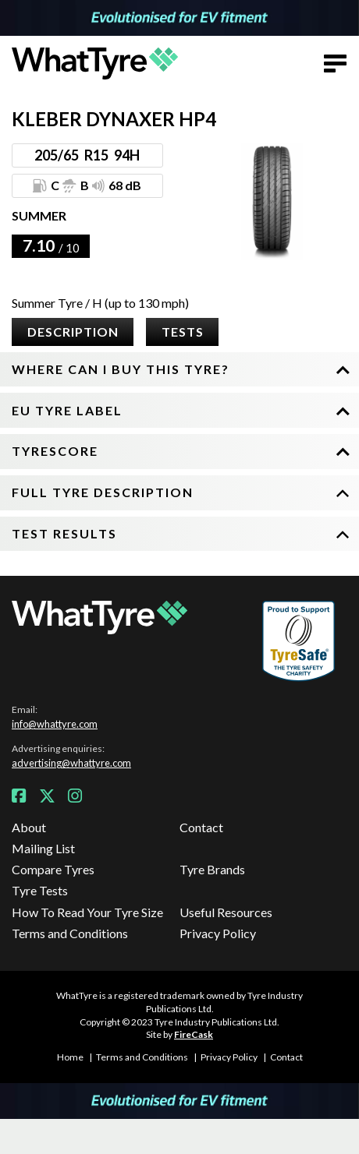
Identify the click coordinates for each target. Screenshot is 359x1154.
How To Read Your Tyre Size (87, 912)
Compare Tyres (53, 869)
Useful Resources (226, 912)
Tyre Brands (212, 869)
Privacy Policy (218, 933)
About (29, 827)
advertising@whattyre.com (71, 763)
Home (70, 1057)
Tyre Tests (40, 890)
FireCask (193, 1034)
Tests (183, 331)
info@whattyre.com (55, 724)
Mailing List (43, 848)
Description (73, 331)
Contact (201, 827)
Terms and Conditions (70, 933)
